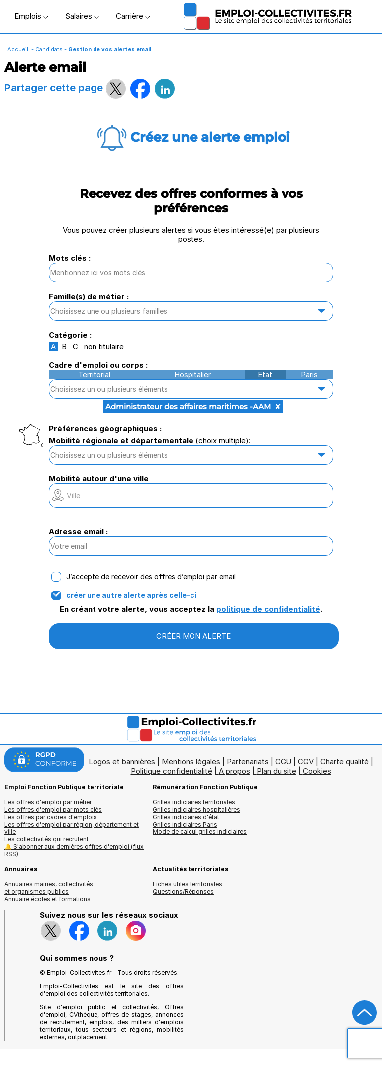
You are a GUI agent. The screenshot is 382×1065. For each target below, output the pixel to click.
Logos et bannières (122, 761)
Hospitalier (192, 374)
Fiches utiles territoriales (187, 884)
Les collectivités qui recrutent (46, 839)
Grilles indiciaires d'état (186, 817)
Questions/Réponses (183, 891)
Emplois (31, 16)
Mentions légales (191, 761)
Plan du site (276, 771)
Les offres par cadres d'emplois (50, 817)
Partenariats (248, 761)
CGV (306, 761)
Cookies (317, 771)
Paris (309, 374)
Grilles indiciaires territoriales (194, 802)
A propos (234, 771)
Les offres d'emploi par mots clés (53, 809)
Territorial (94, 374)
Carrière (133, 16)
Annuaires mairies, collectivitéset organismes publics (48, 887)
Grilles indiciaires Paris (185, 824)
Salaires (82, 16)
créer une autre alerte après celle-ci (131, 595)
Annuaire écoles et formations (47, 899)
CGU (283, 761)
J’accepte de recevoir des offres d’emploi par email (151, 577)
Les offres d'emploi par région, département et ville (71, 828)
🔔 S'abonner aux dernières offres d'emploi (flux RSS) (74, 850)
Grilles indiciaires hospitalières (196, 809)
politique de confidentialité (268, 609)
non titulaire (104, 346)
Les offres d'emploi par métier (48, 802)
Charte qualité (344, 761)
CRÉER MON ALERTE (193, 636)
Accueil (17, 49)
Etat (265, 374)
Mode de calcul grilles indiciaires (200, 831)
